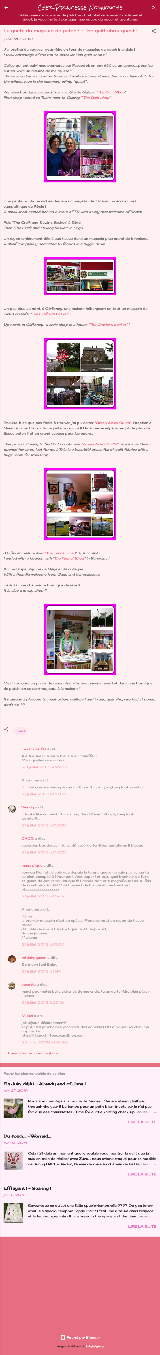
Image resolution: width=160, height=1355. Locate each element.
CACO (27, 838)
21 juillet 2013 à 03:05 (44, 794)
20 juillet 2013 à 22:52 (44, 767)
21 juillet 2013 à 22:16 (42, 1002)
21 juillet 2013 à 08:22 (43, 852)
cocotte (28, 984)
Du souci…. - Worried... (27, 1136)
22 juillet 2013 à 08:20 (44, 1042)
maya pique (31, 865)
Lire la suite (142, 1122)
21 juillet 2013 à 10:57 (42, 944)
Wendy (27, 807)
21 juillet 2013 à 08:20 (43, 825)
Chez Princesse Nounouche (80, 7)
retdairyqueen (33, 957)
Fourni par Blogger (80, 1337)
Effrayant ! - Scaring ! (27, 1188)
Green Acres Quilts (100, 444)
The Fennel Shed (61, 553)
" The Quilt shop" (96, 97)
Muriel (27, 1016)
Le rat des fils (33, 749)
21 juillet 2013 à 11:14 (41, 971)
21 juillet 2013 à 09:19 (42, 896)
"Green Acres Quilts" (112, 423)
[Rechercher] (153, 9)
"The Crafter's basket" (107, 324)
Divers (20, 731)
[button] (153, 31)
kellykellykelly (95, 1346)
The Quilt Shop (111, 92)
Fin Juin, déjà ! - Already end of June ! (45, 1083)
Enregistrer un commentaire (33, 1053)
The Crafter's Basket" (50, 314)
